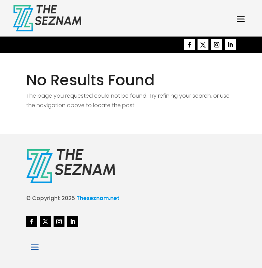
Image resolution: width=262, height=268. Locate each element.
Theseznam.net (97, 198)
